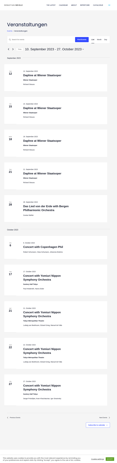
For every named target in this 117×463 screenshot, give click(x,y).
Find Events (81, 39)
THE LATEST (51, 5)
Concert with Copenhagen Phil (43, 246)
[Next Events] (13, 49)
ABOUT (74, 5)
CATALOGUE (98, 5)
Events (9, 31)
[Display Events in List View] (92, 39)
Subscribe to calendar (96, 426)
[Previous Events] (8, 49)
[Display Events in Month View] (99, 39)
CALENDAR (63, 5)
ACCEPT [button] (110, 459)
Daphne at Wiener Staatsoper (42, 75)
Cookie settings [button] (97, 459)
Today (19, 49)
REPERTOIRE (85, 5)
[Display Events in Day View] (105, 39)
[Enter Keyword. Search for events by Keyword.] (41, 39)
